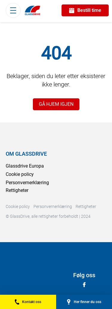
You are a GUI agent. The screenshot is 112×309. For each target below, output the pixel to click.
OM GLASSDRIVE (26, 154)
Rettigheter (17, 190)
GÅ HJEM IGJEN (56, 104)
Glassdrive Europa (25, 166)
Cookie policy (20, 174)
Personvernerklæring (27, 182)
